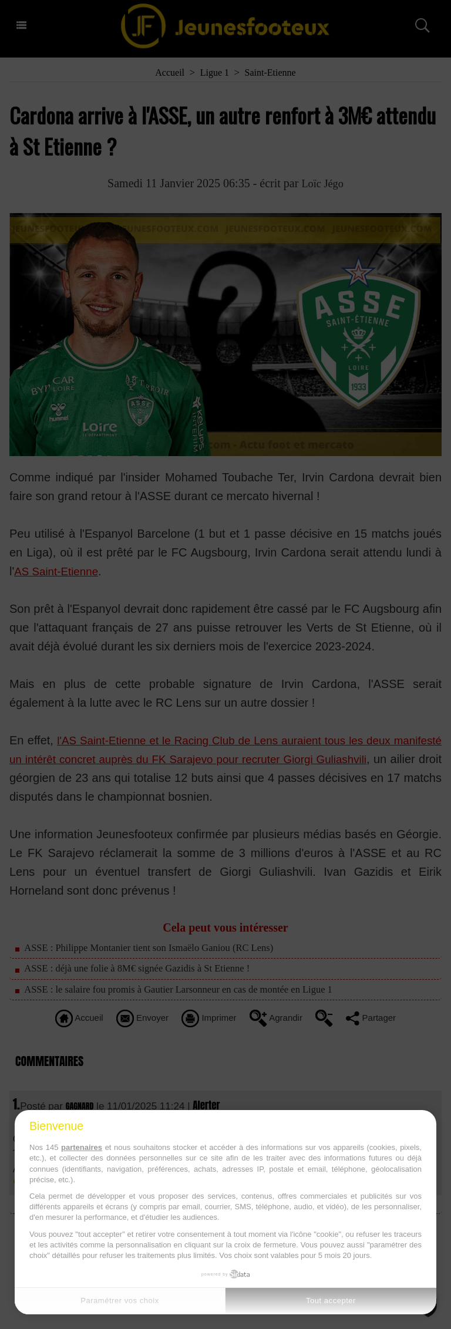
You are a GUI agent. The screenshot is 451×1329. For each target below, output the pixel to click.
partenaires (81, 1147)
